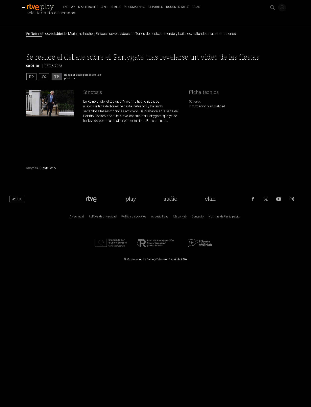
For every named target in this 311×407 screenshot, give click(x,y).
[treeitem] (69, 7)
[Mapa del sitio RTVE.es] (180, 217)
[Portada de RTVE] (91, 199)
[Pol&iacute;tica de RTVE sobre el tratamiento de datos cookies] (133, 217)
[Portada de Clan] (210, 199)
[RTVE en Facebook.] (253, 199)
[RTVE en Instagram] (292, 199)
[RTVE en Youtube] (278, 199)
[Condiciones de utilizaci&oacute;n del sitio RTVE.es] (77, 217)
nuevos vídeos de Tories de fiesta (107, 106)
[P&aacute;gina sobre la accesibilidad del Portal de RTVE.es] (160, 217)
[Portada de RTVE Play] (131, 199)
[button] (22, 7)
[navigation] (159, 7)
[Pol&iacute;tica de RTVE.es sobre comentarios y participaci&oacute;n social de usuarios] (224, 217)
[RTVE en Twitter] (266, 199)
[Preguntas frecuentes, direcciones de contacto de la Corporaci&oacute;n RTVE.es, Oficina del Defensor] (198, 217)
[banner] (44, 7)
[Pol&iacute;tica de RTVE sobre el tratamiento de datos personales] (103, 217)
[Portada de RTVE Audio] (170, 199)
